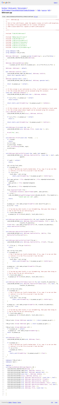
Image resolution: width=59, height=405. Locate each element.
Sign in (55, 2)
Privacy (14, 402)
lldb (39, 10)
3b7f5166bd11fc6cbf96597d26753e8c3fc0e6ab (18, 10)
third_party (12, 8)
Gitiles (10, 402)
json (56, 402)
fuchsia (4, 8)
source (44, 10)
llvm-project (22, 8)
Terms (19, 402)
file (35, 16)
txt (52, 402)
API (49, 10)
